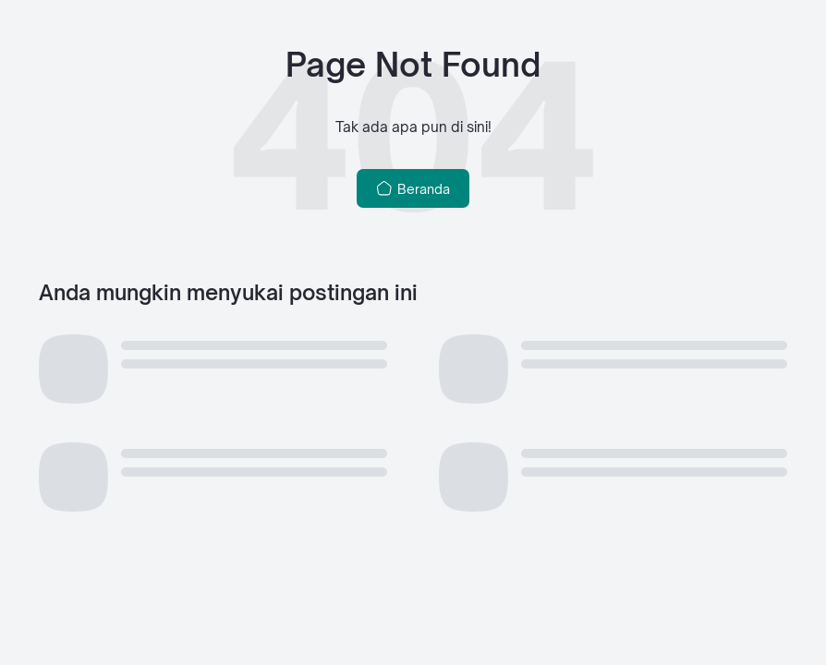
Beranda (413, 188)
